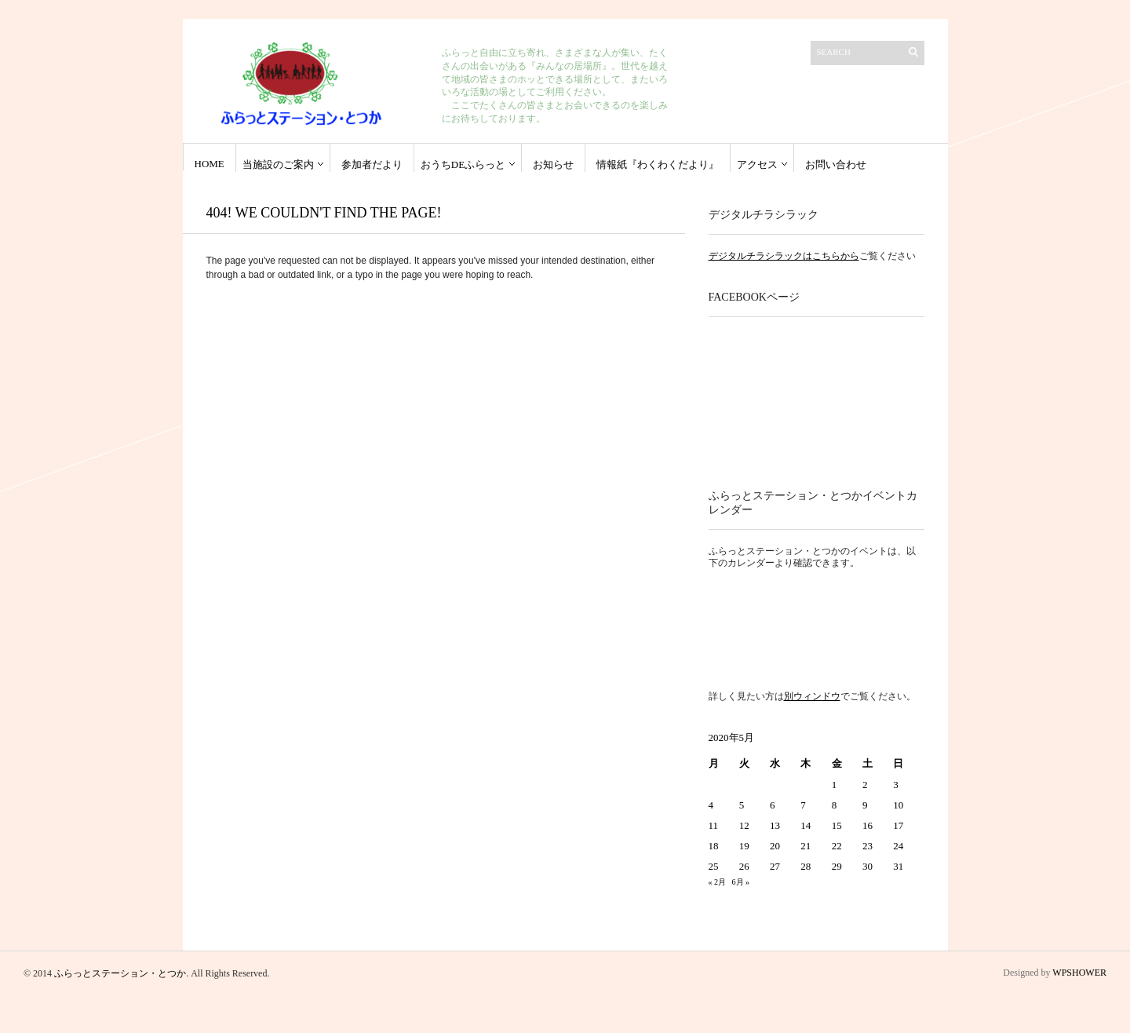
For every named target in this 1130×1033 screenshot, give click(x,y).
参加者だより (372, 164)
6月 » (741, 882)
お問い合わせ (835, 164)
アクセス (757, 164)
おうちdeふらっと (463, 164)
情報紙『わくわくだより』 (657, 164)
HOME (209, 164)
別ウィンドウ (812, 696)
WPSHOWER (1079, 972)
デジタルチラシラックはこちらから (784, 255)
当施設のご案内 (278, 164)
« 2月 (718, 882)
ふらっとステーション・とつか (120, 973)
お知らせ (553, 164)
